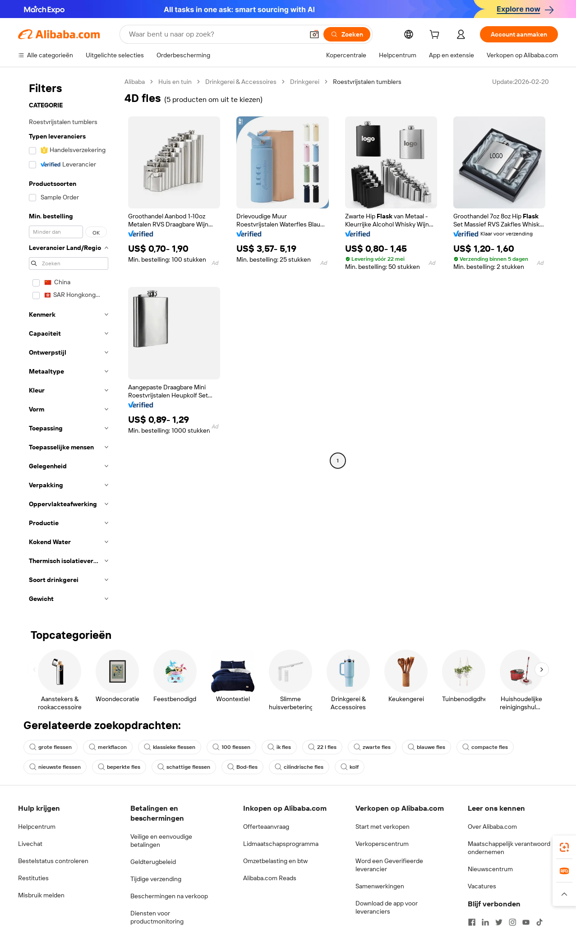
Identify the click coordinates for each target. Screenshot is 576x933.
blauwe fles (426, 747)
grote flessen (50, 747)
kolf (350, 767)
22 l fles (322, 747)
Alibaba (134, 81)
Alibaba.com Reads (269, 878)
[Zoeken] (346, 34)
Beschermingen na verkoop (169, 896)
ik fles (279, 747)
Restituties (33, 878)
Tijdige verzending (155, 878)
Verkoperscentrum (382, 843)
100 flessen (231, 747)
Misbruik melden (41, 895)
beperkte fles (119, 767)
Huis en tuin (175, 81)
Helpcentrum (36, 826)
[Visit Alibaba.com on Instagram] (512, 922)
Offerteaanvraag (266, 826)
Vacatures (482, 886)
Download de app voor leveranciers (386, 907)
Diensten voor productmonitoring (157, 917)
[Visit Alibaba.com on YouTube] (526, 922)
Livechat (30, 843)
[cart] (436, 35)
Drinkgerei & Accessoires (240, 81)
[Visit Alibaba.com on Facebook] (472, 922)
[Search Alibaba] (215, 34)
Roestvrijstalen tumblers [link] (367, 81)
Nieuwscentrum (490, 869)
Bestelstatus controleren (53, 860)
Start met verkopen (382, 826)
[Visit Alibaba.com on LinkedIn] (485, 922)
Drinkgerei (304, 81)
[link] (564, 847)
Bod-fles (242, 767)
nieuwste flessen (55, 767)
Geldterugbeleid (153, 861)
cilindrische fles (299, 767)
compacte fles (485, 747)
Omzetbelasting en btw (275, 860)
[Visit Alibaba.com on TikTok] (539, 922)
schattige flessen (183, 767)
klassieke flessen (169, 747)
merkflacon (108, 747)
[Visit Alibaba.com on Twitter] (499, 922)
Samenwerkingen (379, 886)
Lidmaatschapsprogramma (280, 843)
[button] (314, 34)
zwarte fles (372, 747)
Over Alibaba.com (492, 826)
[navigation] (68, 343)
